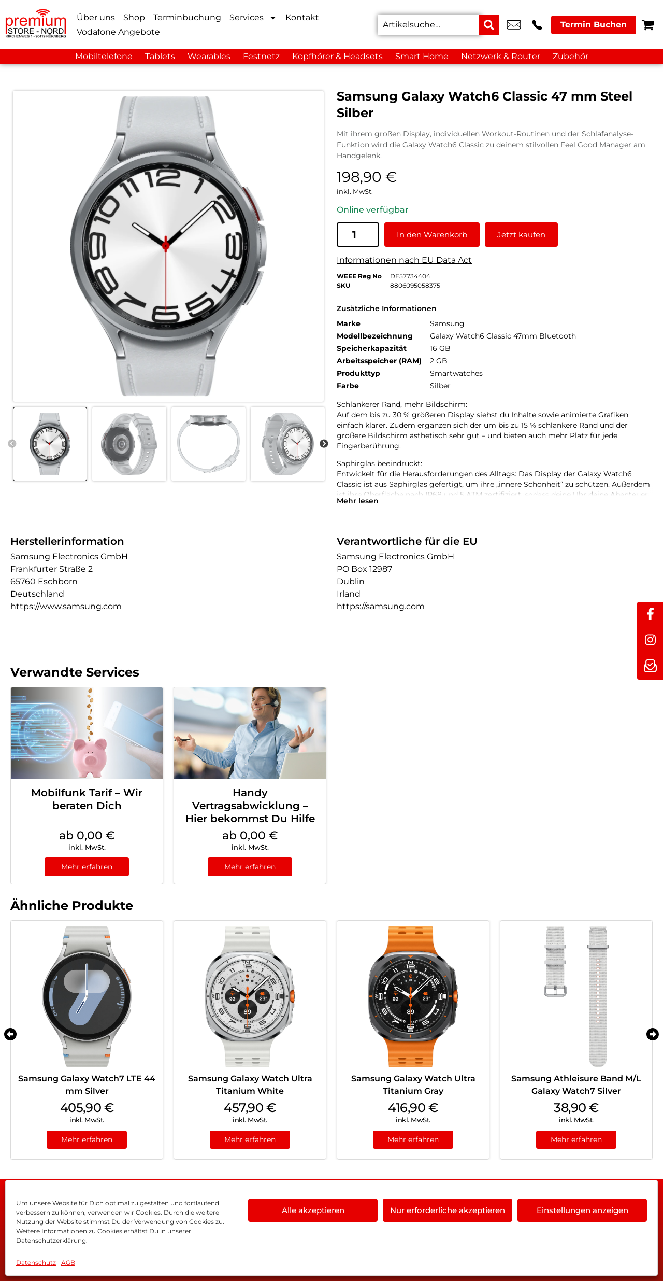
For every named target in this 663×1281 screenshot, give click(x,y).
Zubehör (570, 56)
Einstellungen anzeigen (582, 1210)
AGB (68, 1262)
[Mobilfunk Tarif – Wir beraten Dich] (87, 732)
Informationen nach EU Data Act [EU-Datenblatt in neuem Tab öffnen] (404, 259)
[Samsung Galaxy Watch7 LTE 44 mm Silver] (86, 996)
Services (253, 17)
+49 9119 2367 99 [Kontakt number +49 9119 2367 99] (537, 25)
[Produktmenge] (358, 234)
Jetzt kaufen (521, 234)
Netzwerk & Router (500, 56)
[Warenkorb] (647, 24)
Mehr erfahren (86, 866)
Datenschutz (36, 1262)
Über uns (96, 17)
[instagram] (650, 641)
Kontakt (302, 17)
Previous (12, 444)
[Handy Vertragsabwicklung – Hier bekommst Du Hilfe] (250, 732)
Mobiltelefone (104, 56)
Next (324, 444)
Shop (134, 17)
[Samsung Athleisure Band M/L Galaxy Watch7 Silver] (576, 996)
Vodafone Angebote (118, 32)
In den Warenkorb (432, 234)
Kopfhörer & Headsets (337, 56)
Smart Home (422, 56)
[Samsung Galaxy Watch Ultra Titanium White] (250, 996)
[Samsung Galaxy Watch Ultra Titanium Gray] (413, 996)
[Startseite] (36, 24)
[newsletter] (650, 667)
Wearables (209, 56)
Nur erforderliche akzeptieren (447, 1210)
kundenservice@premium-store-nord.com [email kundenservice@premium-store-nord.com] (514, 25)
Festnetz (261, 56)
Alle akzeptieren (313, 1210)
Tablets (160, 56)
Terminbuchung (187, 17)
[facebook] (650, 615)
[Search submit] (489, 25)
